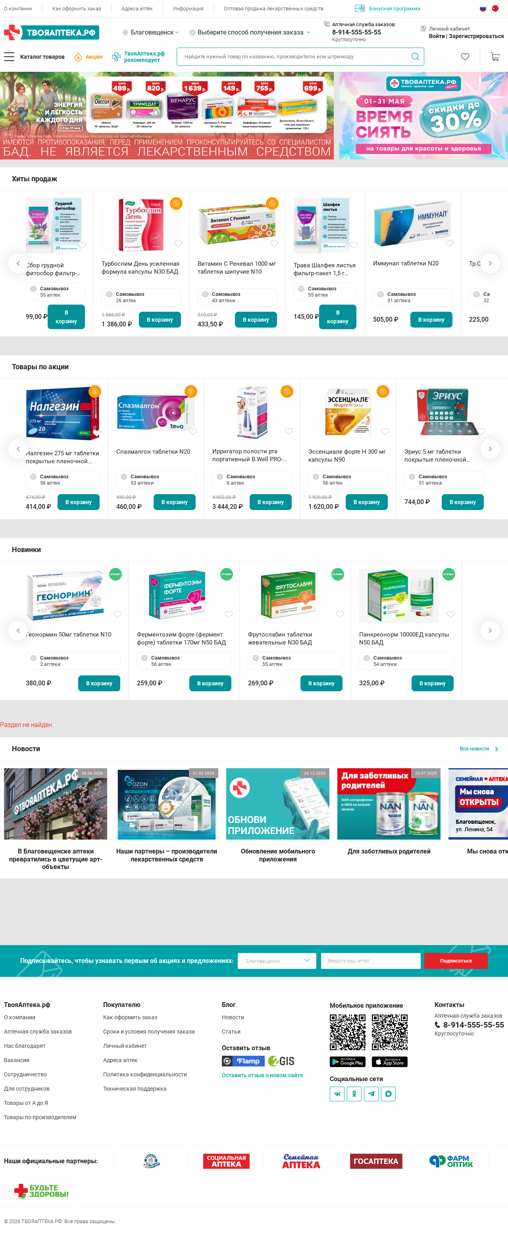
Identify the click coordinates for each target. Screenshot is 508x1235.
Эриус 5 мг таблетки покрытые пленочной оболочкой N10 (435, 456)
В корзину (66, 316)
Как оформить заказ (76, 9)
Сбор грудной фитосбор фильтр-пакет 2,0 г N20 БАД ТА (53, 269)
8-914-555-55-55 (356, 32)
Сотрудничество (25, 1074)
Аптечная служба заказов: (364, 24)
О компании (18, 9)
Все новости (479, 749)
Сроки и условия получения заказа (149, 1031)
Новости (233, 1017)
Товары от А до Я (26, 1103)
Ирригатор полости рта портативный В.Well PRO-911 (247, 455)
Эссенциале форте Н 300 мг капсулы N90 (347, 455)
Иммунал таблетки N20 (406, 263)
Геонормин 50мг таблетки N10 (68, 634)
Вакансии (16, 1060)
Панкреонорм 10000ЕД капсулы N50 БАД (404, 638)
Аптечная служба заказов (38, 1031)
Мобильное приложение (366, 1005)
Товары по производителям (40, 1117)
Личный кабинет (125, 1046)
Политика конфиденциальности (145, 1074)
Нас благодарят (25, 1046)
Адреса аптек (137, 9)
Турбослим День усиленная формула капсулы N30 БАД (140, 267)
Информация (188, 9)
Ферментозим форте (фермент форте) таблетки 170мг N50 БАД (181, 638)
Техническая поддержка (135, 1088)
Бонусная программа (387, 8)
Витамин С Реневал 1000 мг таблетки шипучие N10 (237, 267)
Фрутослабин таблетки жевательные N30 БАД (280, 638)
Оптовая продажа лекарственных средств (273, 9)
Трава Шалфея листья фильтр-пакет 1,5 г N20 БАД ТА (325, 269)
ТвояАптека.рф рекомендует (138, 56)
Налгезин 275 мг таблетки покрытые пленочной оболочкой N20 (62, 457)
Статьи (231, 1031)
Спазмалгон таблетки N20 (153, 451)
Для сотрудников (27, 1088)
